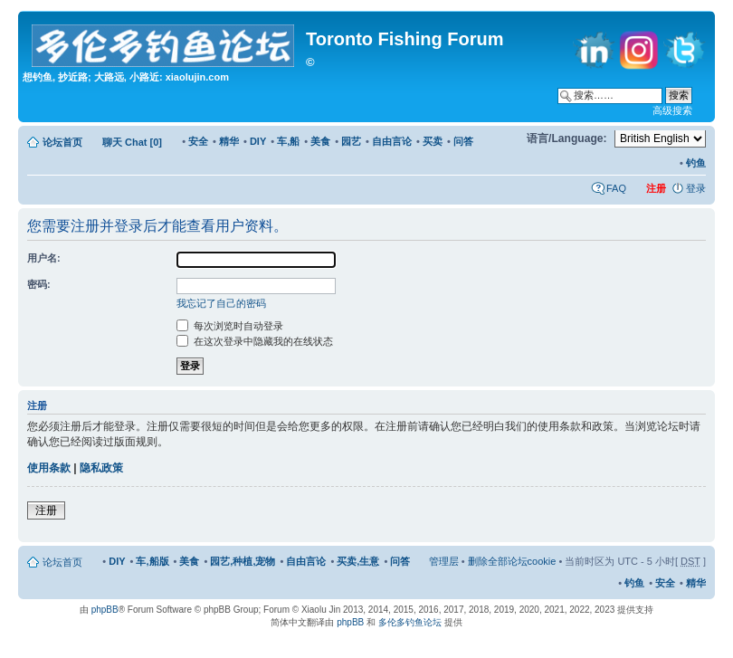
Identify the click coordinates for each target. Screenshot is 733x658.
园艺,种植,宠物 (242, 561)
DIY (258, 141)
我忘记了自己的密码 (221, 303)
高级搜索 (672, 110)
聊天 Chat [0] (132, 142)
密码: (39, 284)
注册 (46, 510)
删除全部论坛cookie (512, 561)
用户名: (44, 258)
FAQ (616, 188)
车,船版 (152, 561)
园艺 (351, 141)
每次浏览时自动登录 (229, 325)
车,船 (288, 141)
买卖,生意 (358, 561)
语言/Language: (567, 138)
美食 (320, 141)
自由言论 (392, 141)
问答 (463, 141)
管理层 (444, 561)
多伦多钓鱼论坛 (410, 622)
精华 (229, 141)
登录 (696, 188)
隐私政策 (101, 468)
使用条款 (49, 468)
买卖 (433, 141)
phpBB (105, 610)
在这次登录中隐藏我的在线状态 (254, 341)
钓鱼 (696, 162)
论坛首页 (62, 142)
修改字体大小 (504, 138)
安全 (198, 141)
